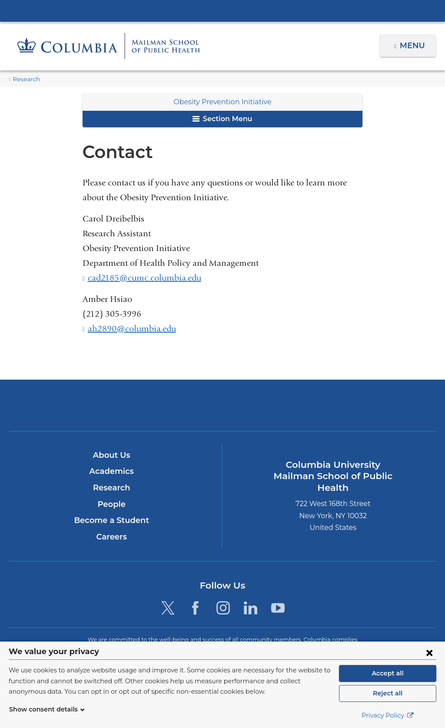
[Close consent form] (429, 652)
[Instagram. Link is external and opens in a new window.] (223, 608)
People (111, 504)
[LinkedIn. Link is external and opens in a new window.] (250, 608)
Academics (111, 471)
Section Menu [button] (222, 118)
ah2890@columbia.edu (132, 329)
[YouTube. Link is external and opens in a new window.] (278, 608)
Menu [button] (413, 45)
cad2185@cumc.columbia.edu (144, 278)
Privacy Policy (387, 715)
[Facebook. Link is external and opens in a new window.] (195, 608)
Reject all (387, 693)
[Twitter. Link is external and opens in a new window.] (168, 608)
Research (25, 79)
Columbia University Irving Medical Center (222, 10)
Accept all (387, 673)
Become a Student (111, 520)
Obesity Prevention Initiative (222, 102)
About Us (111, 455)
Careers (111, 537)
